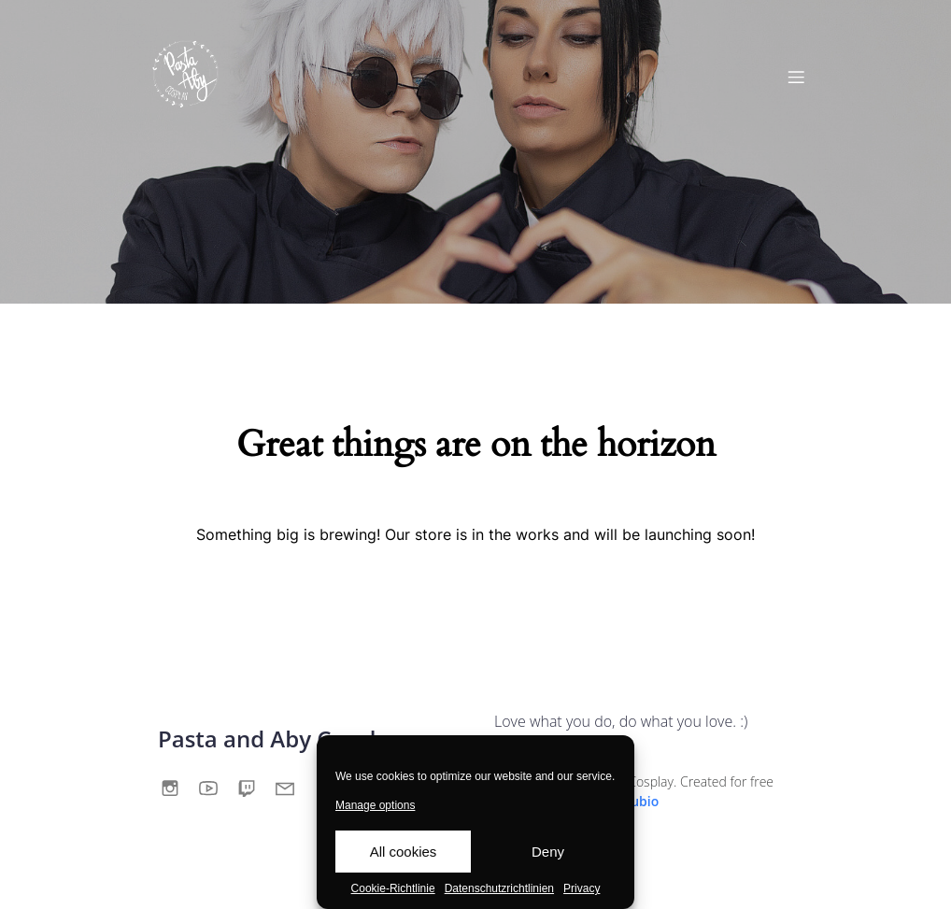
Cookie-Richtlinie (393, 888)
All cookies (403, 851)
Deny (548, 851)
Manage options (375, 805)
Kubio (640, 801)
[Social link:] (177, 787)
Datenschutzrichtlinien (499, 888)
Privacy (581, 888)
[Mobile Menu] (796, 76)
